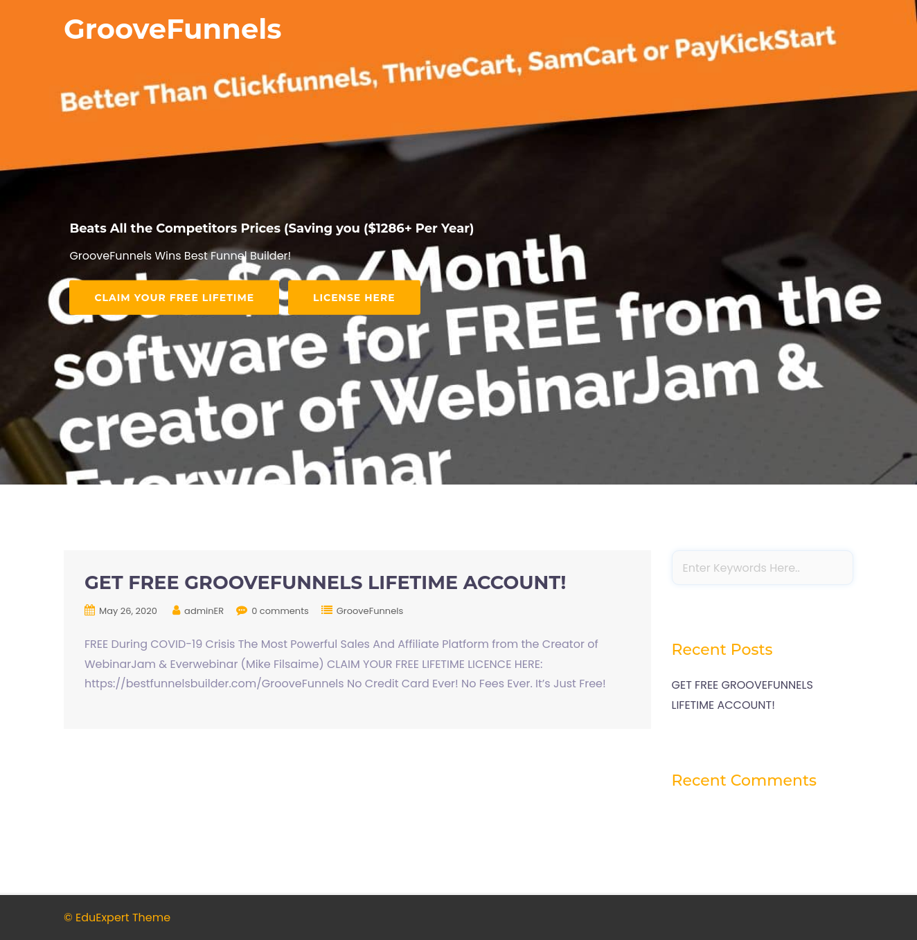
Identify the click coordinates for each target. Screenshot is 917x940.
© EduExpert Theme (117, 917)
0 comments (280, 610)
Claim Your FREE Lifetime (174, 297)
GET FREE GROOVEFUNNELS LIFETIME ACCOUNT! (325, 582)
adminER (204, 610)
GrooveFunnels (173, 29)
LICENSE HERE (354, 297)
